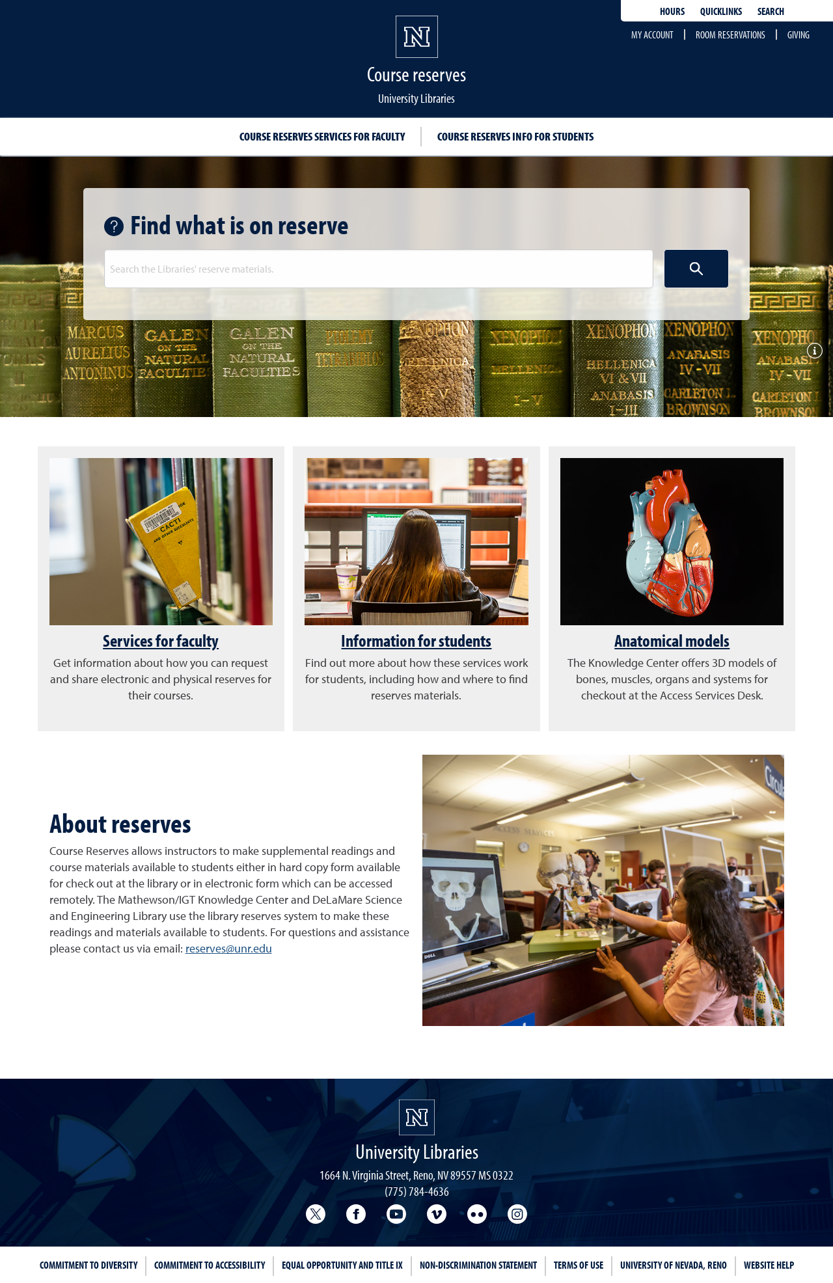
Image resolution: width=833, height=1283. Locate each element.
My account (652, 34)
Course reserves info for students (515, 136)
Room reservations (730, 34)
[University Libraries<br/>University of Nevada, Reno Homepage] (417, 1117)
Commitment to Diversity (88, 1264)
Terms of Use (578, 1264)
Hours (672, 11)
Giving (798, 34)
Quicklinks (721, 11)
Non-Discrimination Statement (478, 1264)
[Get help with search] (117, 226)
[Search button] (696, 268)
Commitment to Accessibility (209, 1264)
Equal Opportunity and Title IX (342, 1264)
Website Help (769, 1264)
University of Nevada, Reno (673, 1264)
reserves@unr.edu (228, 948)
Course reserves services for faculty (322, 136)
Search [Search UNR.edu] (771, 11)
